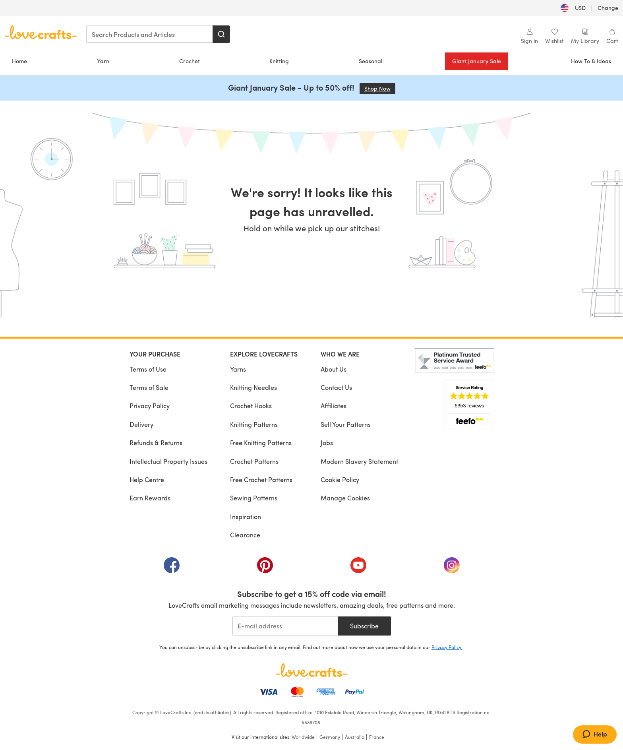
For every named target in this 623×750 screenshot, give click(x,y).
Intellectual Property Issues (168, 461)
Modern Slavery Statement (359, 461)
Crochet (189, 61)
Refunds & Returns (156, 442)
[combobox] (149, 34)
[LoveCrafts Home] (311, 670)
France (376, 737)
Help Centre (147, 479)
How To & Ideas (591, 61)
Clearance (245, 535)
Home (19, 61)
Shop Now (379, 88)
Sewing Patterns (253, 498)
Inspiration (245, 516)
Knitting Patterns (254, 424)
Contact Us (336, 387)
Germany (329, 737)
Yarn (103, 61)
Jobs (327, 442)
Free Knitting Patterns (261, 442)
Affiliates (333, 405)
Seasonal (370, 61)
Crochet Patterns (254, 461)
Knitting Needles (253, 387)
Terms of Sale (149, 387)
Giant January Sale (476, 61)
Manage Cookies (345, 498)
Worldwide (303, 737)
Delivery (141, 424)
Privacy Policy (150, 405)
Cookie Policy (340, 479)
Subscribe (364, 626)
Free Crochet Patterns (261, 479)
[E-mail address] (285, 626)
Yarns (238, 369)
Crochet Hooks (251, 405)
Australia (354, 737)
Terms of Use (148, 369)
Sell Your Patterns (346, 424)
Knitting (279, 61)
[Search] (221, 34)
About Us (333, 369)
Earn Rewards (150, 498)
